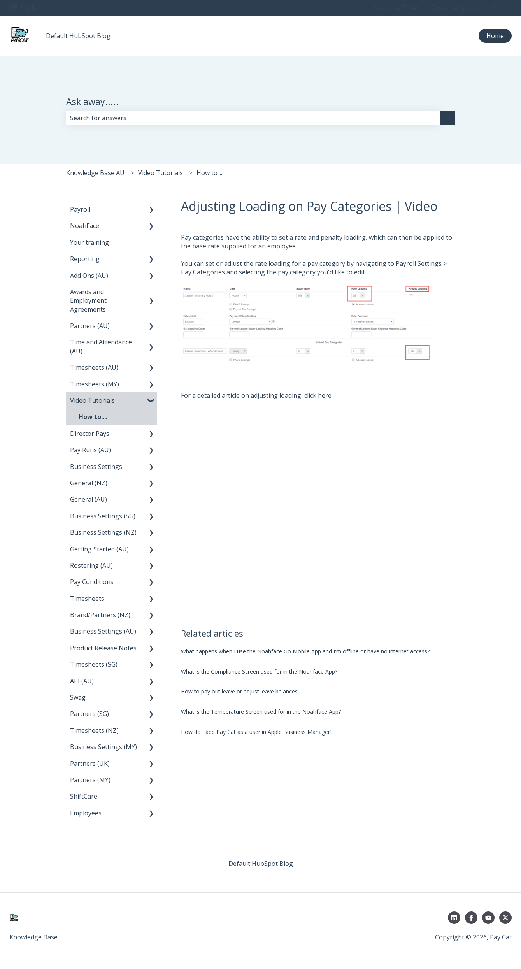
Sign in (502, 8)
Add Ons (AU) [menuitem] (89, 275)
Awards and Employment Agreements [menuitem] (88, 301)
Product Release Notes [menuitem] (103, 648)
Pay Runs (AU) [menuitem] (90, 450)
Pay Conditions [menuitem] (92, 582)
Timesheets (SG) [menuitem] (94, 664)
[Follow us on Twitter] (505, 917)
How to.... (209, 173)
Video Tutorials (160, 173)
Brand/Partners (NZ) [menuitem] (100, 615)
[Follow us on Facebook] (471, 917)
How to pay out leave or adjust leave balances (239, 691)
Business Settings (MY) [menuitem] (103, 747)
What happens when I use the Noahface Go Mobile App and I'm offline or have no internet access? (305, 651)
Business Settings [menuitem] (96, 466)
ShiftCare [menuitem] (83, 796)
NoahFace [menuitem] (84, 225)
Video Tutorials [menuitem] (92, 400)
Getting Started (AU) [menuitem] (99, 549)
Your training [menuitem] (89, 242)
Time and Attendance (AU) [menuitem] (101, 346)
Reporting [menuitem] (85, 259)
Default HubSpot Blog (78, 36)
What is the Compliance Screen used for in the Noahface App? (259, 671)
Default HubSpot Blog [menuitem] (260, 863)
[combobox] (253, 118)
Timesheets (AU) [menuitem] (94, 367)
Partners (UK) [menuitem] (90, 763)
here (325, 395)
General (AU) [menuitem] (88, 499)
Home (495, 36)
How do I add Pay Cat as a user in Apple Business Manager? (256, 732)
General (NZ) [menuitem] (88, 483)
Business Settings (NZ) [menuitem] (103, 532)
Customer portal (455, 8)
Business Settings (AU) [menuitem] (103, 631)
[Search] (447, 118)
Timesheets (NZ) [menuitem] (94, 730)
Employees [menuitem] (86, 813)
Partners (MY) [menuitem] (90, 780)
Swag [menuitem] (78, 697)
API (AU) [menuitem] (82, 681)
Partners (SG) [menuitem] (89, 713)
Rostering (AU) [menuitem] (91, 565)
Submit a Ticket (396, 8)
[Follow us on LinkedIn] (454, 917)
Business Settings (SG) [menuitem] (102, 516)
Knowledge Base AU (95, 173)
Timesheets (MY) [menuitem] (94, 384)
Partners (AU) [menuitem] (90, 325)
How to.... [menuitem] (93, 417)
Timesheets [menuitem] (87, 598)
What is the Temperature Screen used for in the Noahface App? (261, 711)
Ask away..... (92, 101)
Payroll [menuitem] (80, 209)
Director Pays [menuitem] (89, 433)
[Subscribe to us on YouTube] (488, 917)
